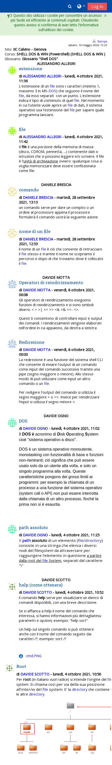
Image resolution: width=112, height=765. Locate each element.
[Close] (105, 15)
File (45, 560)
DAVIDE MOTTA (36, 290)
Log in (97, 6)
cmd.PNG (34, 655)
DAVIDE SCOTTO (37, 592)
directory (93, 540)
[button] (69, 6)
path (26, 540)
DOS (52, 91)
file (52, 86)
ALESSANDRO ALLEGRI (42, 76)
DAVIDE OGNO (35, 428)
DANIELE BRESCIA (38, 197)
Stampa (102, 41)
